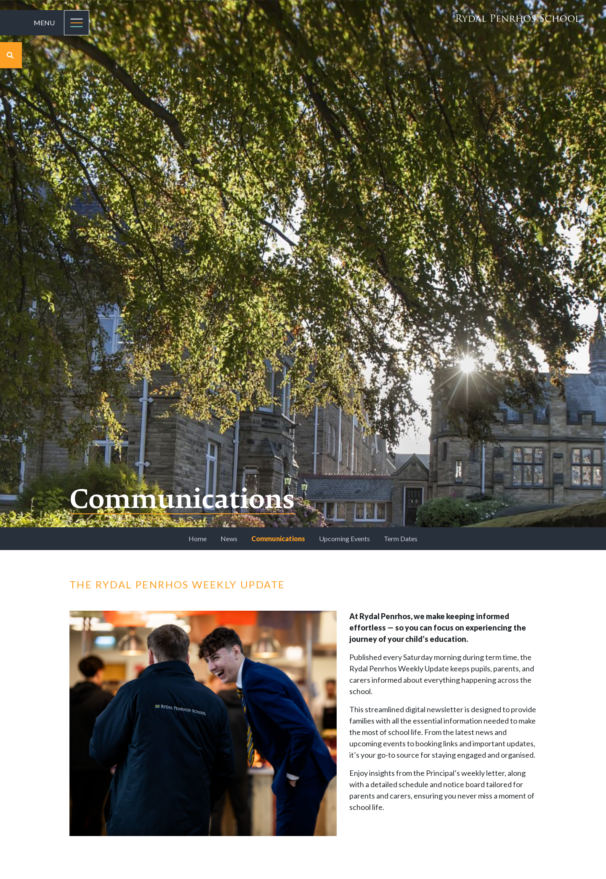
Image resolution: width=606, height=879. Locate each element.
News (229, 538)
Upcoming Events (344, 538)
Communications (278, 538)
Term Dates (400, 538)
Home (198, 538)
